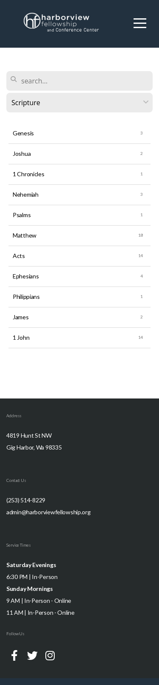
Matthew (24, 235)
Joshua (22, 153)
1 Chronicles (29, 174)
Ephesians (26, 276)
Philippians (26, 296)
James (21, 317)
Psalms (22, 214)
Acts (19, 255)
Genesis (23, 133)
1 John (21, 337)
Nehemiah (26, 194)
